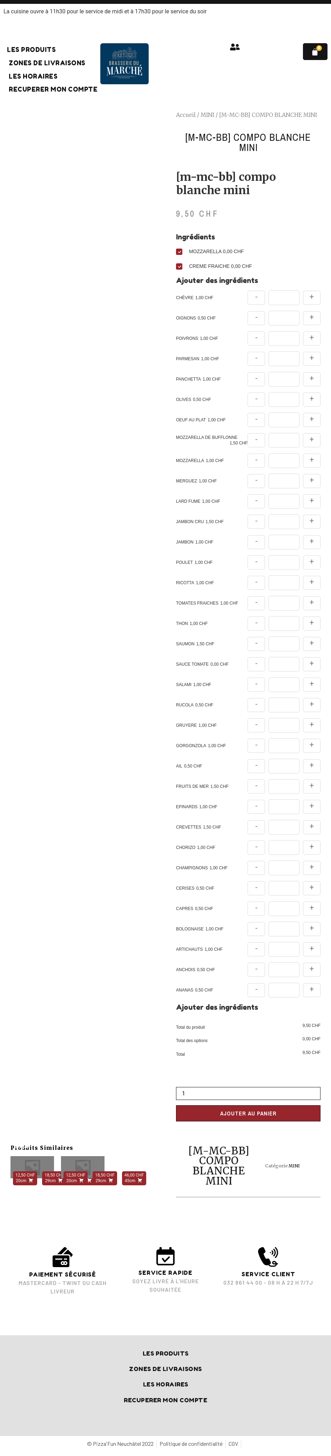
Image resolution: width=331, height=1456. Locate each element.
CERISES (195, 888)
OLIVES (193, 399)
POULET (194, 562)
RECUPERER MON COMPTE (53, 89)
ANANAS (194, 990)
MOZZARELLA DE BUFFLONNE (209, 440)
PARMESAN (197, 359)
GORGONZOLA (201, 746)
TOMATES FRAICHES (207, 603)
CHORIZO (195, 847)
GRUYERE (196, 725)
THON (192, 623)
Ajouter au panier (248, 1113)
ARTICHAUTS (199, 949)
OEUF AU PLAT (201, 420)
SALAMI (193, 684)
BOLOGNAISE (199, 929)
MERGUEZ (196, 481)
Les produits (31, 49)
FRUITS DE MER (202, 786)
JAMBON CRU (200, 522)
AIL (189, 766)
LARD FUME (198, 501)
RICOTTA (195, 583)
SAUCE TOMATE (202, 664)
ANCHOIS (195, 970)
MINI (207, 114)
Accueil (186, 114)
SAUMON (195, 644)
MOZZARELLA (200, 460)
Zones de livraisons (47, 63)
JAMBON (194, 542)
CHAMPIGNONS (202, 868)
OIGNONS (196, 318)
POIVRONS (197, 338)
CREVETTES (198, 827)
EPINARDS (196, 807)
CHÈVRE (194, 298)
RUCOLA (194, 705)
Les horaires (33, 76)
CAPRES (194, 908)
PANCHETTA (198, 379)
